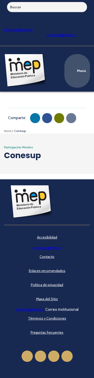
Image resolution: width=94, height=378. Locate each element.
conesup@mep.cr (18, 29)
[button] (35, 118)
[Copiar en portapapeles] (71, 118)
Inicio (7, 131)
